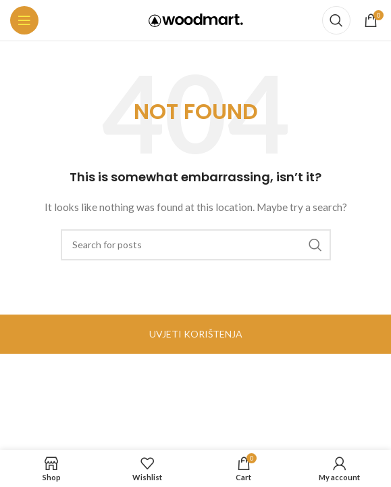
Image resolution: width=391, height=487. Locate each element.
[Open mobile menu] (24, 20)
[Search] (336, 20)
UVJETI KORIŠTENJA (195, 334)
